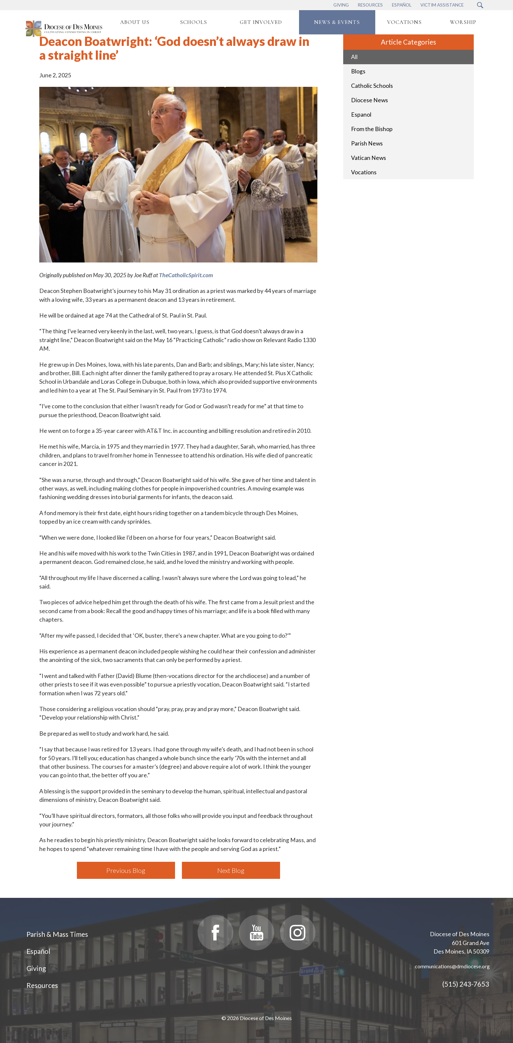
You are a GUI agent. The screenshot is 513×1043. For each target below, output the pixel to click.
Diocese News (369, 100)
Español (38, 951)
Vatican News (368, 157)
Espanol (361, 114)
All (354, 56)
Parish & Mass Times (57, 934)
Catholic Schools (372, 85)
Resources (42, 985)
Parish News (367, 143)
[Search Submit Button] (480, 5)
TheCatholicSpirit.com (186, 275)
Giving (36, 968)
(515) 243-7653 (465, 984)
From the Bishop (372, 129)
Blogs (358, 71)
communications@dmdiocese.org (452, 966)
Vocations (364, 172)
